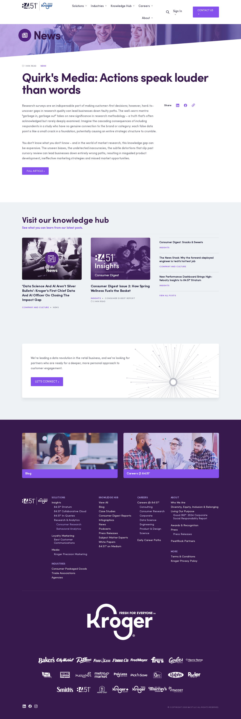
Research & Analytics (67, 520)
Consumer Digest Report (120, 298)
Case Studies (107, 511)
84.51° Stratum (63, 507)
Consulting (146, 507)
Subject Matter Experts (113, 537)
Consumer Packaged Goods (69, 568)
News (56, 307)
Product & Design (150, 528)
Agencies (57, 577)
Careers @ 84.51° (148, 502)
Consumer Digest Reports (115, 515)
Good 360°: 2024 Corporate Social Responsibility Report (190, 516)
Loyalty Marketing (63, 535)
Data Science (148, 520)
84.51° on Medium (110, 546)
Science (144, 533)
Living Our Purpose (182, 511)
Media (55, 549)
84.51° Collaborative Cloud (70, 511)
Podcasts (105, 528)
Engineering (147, 524)
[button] (79, 6)
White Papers (107, 542)
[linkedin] (177, 105)
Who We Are (178, 502)
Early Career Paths (149, 540)
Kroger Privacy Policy (184, 561)
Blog (101, 507)
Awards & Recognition (184, 525)
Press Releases (108, 533)
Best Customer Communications (64, 541)
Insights (96, 298)
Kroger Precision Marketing (70, 554)
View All (103, 502)
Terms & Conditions (183, 556)
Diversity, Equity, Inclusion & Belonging (194, 507)
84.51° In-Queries (64, 515)
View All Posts (167, 295)
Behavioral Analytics (68, 528)
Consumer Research (68, 524)
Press (174, 529)
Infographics (106, 520)
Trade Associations (63, 573)
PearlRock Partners (183, 541)
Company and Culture (35, 307)
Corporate (146, 515)
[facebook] (185, 105)
